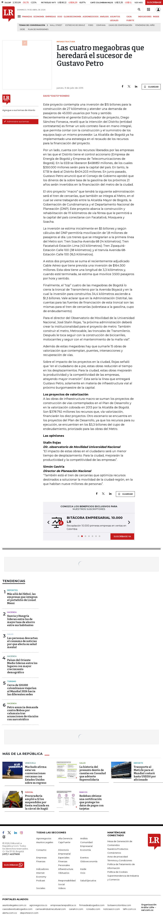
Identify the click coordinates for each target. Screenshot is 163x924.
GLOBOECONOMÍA (72, 16)
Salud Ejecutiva (88, 880)
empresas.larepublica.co (63, 905)
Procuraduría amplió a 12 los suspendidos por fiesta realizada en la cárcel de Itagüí (37, 802)
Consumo (41, 850)
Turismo (11, 681)
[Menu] (19, 16)
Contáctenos (114, 852)
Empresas (41, 857)
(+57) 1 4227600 (11, 854)
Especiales (63, 857)
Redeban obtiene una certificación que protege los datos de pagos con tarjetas (91, 802)
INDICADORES (145, 16)
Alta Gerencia (65, 838)
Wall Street (56, 25)
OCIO (59, 16)
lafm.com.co (129, 909)
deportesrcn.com (29, 913)
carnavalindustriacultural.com (50, 909)
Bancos (83, 792)
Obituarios (63, 873)
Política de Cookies (117, 872)
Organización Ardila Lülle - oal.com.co (148, 907)
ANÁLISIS (104, 16)
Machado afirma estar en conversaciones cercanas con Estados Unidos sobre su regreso (35, 774)
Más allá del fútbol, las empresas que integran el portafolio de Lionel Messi (22, 598)
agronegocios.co (38, 905)
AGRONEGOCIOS (91, 16)
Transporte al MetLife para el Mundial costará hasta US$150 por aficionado (145, 773)
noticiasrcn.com (111, 909)
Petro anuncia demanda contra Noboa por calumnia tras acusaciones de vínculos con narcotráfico (22, 713)
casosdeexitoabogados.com (17, 909)
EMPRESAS (51, 16)
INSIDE (156, 16)
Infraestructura (65, 869)
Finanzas (40, 861)
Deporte (138, 763)
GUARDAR (151, 86)
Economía (85, 850)
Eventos (84, 857)
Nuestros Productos (117, 849)
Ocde (22, 29)
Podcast (40, 880)
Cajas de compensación (120, 25)
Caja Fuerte (64, 842)
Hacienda (12, 612)
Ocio (82, 873)
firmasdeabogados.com (91, 905)
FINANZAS (27, 16)
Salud (10, 634)
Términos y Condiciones (119, 860)
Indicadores (42, 869)
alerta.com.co (9, 913)
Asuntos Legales (44, 842)
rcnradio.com (93, 909)
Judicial (29, 792)
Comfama (101, 25)
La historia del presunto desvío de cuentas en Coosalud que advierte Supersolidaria (92, 773)
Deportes (12, 590)
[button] (47, 522)
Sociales (40, 888)
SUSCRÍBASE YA (122, 536)
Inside (83, 869)
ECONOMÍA (39, 16)
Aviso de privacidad (117, 856)
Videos (61, 888)
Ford (90, 25)
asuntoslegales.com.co (14, 905)
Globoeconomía (88, 861)
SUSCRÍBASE (154, 2)
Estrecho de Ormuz (75, 25)
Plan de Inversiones (38, 29)
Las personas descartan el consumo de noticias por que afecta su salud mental (22, 643)
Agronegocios (43, 838)
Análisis (84, 838)
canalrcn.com (76, 909)
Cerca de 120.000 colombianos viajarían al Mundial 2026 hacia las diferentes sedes (21, 690)
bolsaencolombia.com (119, 905)
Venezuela (30, 763)
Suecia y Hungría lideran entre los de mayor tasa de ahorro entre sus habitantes (21, 620)
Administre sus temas (16, 121)
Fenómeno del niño (145, 25)
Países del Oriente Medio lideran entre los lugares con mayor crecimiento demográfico (22, 666)
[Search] (139, 9)
